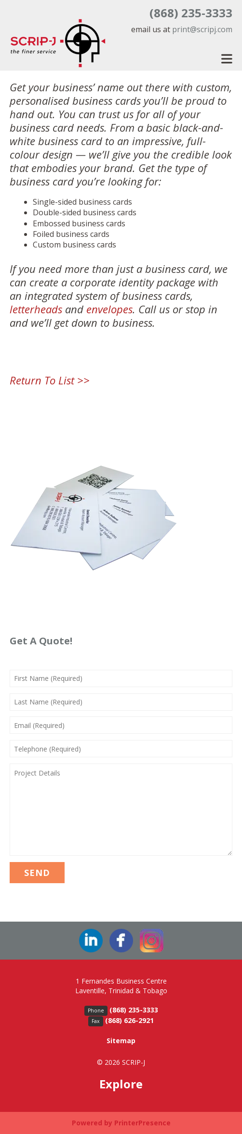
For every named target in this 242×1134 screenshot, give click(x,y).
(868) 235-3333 (190, 13)
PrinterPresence (142, 1122)
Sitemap (121, 1040)
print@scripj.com (202, 29)
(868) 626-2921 (129, 1020)
